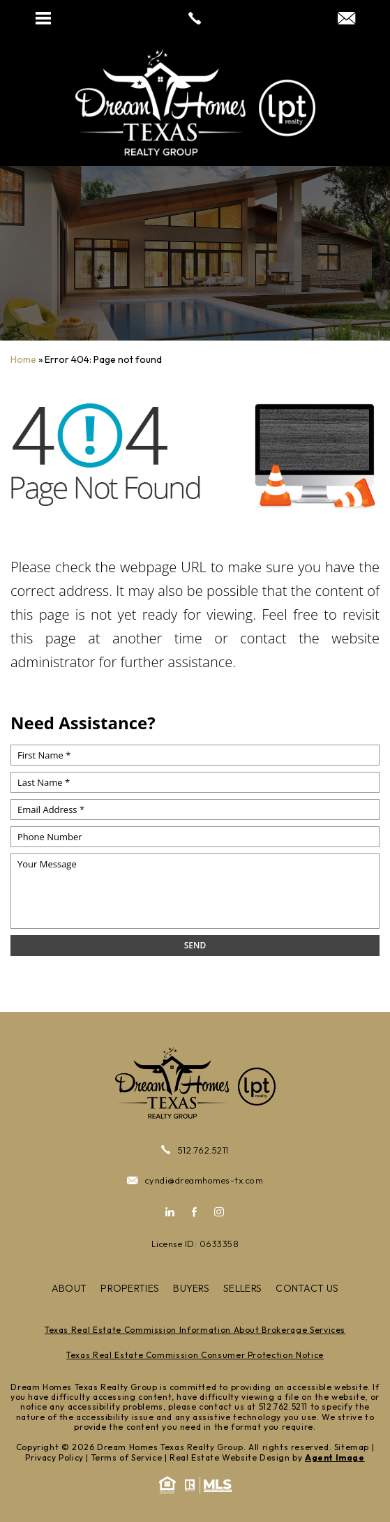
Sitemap (351, 1447)
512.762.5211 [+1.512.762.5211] (195, 1150)
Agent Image (335, 1457)
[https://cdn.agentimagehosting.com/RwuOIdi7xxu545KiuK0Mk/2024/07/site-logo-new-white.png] (195, 102)
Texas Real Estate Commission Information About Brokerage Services (195, 1330)
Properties (129, 1288)
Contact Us (307, 1288)
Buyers (191, 1288)
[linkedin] (174, 1212)
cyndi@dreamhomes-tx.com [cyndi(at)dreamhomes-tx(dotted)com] (195, 1180)
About (69, 1288)
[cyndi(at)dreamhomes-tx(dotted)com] (346, 19)
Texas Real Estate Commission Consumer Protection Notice (195, 1355)
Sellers (242, 1288)
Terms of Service (127, 1457)
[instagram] (215, 1212)
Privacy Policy (54, 1457)
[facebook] (194, 1212)
